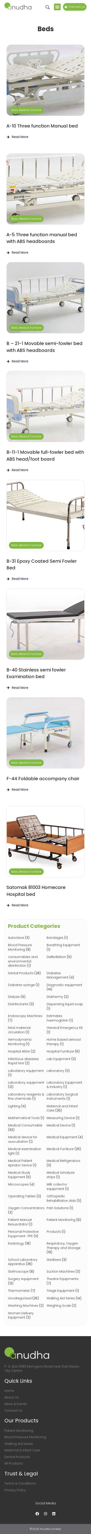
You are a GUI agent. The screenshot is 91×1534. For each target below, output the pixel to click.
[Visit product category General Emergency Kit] (65, 1030)
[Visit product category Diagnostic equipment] (65, 987)
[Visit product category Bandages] (65, 938)
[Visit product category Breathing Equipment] (65, 947)
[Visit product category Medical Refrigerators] (65, 1163)
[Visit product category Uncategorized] (26, 1298)
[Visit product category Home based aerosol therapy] (65, 1042)
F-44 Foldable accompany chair (42, 778)
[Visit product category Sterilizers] (65, 1260)
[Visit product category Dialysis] (26, 997)
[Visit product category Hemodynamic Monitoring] (26, 1042)
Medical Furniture (30, 110)
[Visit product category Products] (65, 1232)
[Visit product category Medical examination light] (26, 1151)
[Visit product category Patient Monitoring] (65, 1220)
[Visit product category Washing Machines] (26, 1306)
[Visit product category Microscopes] (26, 1184)
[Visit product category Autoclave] (26, 938)
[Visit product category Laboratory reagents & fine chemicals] (26, 1097)
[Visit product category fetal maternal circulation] (26, 1030)
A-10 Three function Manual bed (42, 126)
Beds (14, 110)
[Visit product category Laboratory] (65, 1071)
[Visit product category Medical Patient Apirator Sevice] (26, 1163)
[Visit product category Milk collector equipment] (65, 1187)
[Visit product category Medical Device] (65, 1125)
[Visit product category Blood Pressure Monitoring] (26, 947)
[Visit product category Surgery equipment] (26, 1281)
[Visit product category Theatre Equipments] (65, 1281)
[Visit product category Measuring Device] (65, 1118)
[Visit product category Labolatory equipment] (26, 1073)
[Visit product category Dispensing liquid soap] (65, 1006)
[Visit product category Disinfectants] (26, 1004)
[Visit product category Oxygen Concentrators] (26, 1210)
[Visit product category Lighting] (26, 1106)
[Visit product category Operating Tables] (26, 1196)
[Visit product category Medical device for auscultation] (26, 1139)
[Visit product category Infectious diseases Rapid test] (26, 1061)
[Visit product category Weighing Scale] (65, 1306)
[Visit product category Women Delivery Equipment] (26, 1315)
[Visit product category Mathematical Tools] (26, 1118)
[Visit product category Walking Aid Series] (65, 1298)
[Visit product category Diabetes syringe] (26, 985)
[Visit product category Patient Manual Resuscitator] (26, 1222)
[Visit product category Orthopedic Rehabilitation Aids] (65, 1198)
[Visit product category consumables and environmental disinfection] (26, 961)
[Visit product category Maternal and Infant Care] (65, 1108)
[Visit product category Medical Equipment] (65, 1137)
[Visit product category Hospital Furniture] (65, 1051)
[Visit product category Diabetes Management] (65, 975)
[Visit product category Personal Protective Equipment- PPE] (26, 1234)
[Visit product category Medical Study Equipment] (26, 1175)
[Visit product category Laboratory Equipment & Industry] (65, 1085)
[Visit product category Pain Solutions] (65, 1208)
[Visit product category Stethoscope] (26, 1272)
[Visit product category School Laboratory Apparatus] (26, 1262)
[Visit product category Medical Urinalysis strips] (65, 1175)
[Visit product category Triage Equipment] (65, 1291)
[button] (57, 7)
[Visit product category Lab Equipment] (65, 1059)
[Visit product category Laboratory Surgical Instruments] (65, 1097)
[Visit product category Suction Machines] (65, 1272)
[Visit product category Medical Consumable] (26, 1128)
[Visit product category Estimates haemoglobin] (65, 1018)
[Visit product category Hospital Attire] (26, 1051)
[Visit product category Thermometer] (26, 1291)
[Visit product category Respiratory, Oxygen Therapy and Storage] (65, 1248)
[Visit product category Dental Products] (26, 973)
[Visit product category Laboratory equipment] (26, 1085)
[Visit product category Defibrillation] (65, 957)
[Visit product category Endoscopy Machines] (26, 1018)
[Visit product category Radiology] (26, 1243)
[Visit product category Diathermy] (65, 997)
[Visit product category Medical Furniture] (65, 1149)
